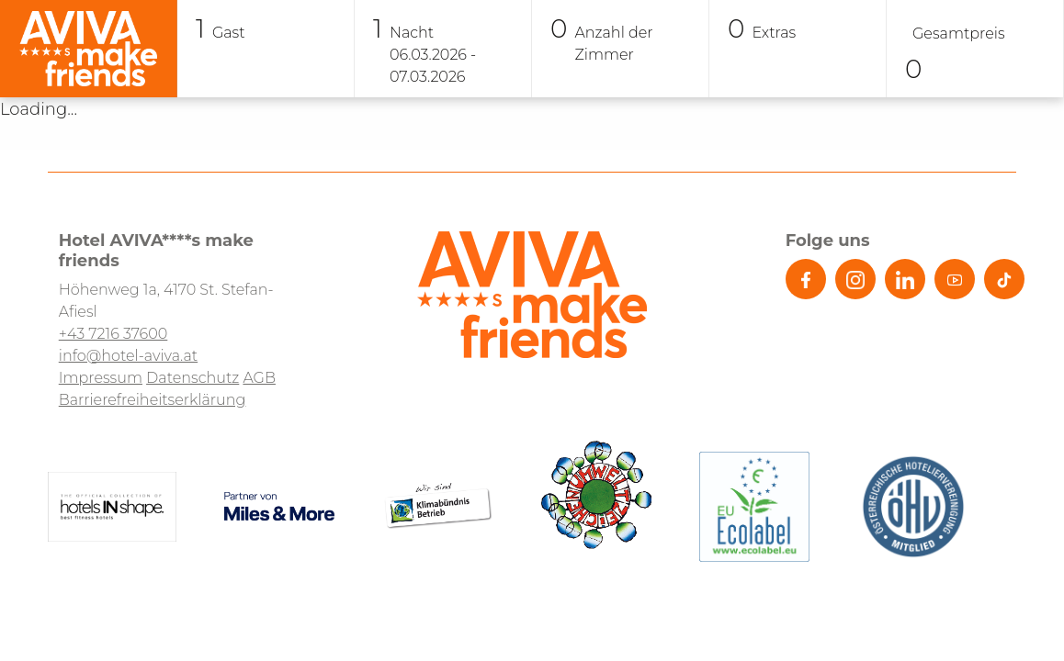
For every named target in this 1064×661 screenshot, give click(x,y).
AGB (259, 378)
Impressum (100, 378)
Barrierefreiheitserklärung (152, 400)
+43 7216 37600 (113, 333)
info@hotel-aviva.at (128, 355)
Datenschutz (192, 378)
